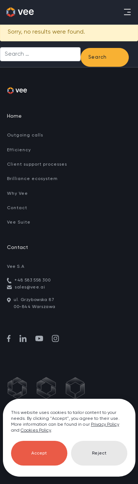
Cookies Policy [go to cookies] (36, 430)
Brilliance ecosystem (32, 179)
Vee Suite (19, 222)
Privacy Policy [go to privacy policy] (105, 424)
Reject (99, 453)
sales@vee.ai (30, 287)
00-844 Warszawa (35, 307)
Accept (39, 453)
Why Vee (17, 193)
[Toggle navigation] (127, 12)
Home (14, 116)
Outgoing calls (25, 135)
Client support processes (37, 164)
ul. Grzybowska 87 (34, 300)
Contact (17, 208)
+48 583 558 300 (32, 280)
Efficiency (19, 150)
